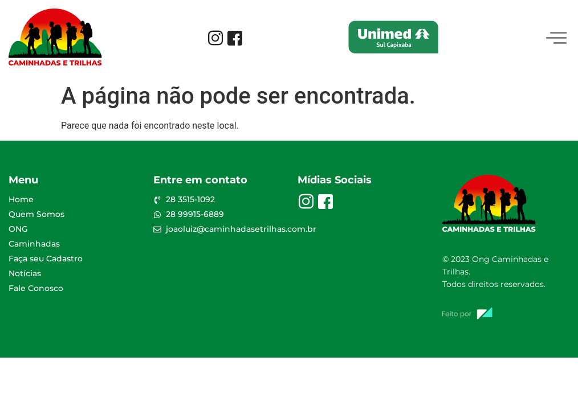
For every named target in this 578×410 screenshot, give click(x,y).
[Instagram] (215, 39)
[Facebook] (234, 39)
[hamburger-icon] (556, 39)
